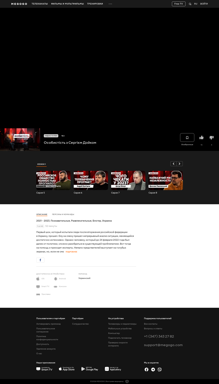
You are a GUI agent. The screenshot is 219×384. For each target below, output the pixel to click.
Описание (41, 214)
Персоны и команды (63, 214)
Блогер (97, 220)
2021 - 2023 (43, 220)
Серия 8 (153, 192)
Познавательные (60, 220)
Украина (107, 220)
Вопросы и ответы (153, 328)
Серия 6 (78, 192)
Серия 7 (115, 192)
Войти (204, 4)
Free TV (178, 3)
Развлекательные (81, 220)
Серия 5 (40, 192)
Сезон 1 (41, 164)
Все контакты (150, 324)
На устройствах (116, 318)
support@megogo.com (163, 345)
